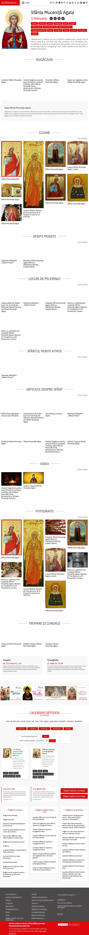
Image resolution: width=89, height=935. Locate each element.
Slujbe (68, 731)
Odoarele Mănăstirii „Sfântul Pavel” (9, 264)
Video (50, 30)
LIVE (53, 2)
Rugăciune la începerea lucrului (13, 844)
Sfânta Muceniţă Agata (54, 171)
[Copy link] (63, 18)
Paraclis (42, 23)
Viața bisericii (11, 896)
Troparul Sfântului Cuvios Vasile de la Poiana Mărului (44, 839)
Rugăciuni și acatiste (74, 812)
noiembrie (70, 723)
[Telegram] (84, 2)
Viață (65, 23)
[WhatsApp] (78, 2)
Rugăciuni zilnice (15, 812)
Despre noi (61, 902)
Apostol (34, 34)
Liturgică (9, 905)
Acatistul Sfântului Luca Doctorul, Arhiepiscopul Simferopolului (73, 863)
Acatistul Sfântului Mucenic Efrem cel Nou (73, 847)
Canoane (33, 731)
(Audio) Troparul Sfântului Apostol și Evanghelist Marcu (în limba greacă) (44, 858)
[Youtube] (70, 2)
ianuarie (9, 723)
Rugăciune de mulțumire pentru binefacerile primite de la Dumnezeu (14, 876)
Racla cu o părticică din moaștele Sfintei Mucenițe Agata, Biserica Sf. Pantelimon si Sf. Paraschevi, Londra (77, 309)
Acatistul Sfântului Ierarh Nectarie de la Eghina (73, 853)
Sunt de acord (63, 925)
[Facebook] (67, 2)
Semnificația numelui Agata (53, 417)
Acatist (34, 23)
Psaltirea (6, 848)
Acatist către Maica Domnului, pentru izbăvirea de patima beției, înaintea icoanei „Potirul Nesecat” (73, 827)
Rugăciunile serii (8, 822)
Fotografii (58, 30)
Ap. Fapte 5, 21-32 (7, 801)
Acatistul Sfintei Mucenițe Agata (11, 81)
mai (33, 723)
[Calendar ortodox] (56, 2)
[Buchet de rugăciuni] (62, 2)
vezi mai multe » (83, 140)
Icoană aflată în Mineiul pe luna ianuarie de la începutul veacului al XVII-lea (32, 215)
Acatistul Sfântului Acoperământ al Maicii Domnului (14, 853)
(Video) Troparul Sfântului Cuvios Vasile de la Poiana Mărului (44, 871)
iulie (41, 723)
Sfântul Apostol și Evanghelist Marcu (48, 753)
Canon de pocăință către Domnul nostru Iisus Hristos (14, 833)
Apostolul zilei (9, 791)
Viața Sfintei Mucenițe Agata (40, 107)
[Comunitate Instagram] (81, 2)
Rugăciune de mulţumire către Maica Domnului (13, 869)
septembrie (53, 723)
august (45, 723)
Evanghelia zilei (39, 791)
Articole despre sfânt (38, 30)
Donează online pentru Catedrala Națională (69, 909)
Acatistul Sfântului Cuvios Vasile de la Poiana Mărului (44, 820)
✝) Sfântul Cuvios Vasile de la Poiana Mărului (18, 754)
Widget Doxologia (38, 917)
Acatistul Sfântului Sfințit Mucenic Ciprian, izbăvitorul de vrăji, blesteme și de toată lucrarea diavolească (73, 877)
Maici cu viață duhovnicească (42, 902)
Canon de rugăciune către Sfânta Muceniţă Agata (77, 81)
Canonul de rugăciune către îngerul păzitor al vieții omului (13, 839)
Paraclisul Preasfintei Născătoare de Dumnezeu (14, 827)
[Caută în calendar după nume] (31, 738)
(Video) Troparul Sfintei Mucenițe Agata (76, 444)
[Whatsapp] (55, 18)
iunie (37, 723)
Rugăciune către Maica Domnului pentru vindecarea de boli (73, 835)
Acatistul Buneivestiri (10, 864)
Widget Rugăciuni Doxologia (74, 798)
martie (23, 723)
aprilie (28, 723)
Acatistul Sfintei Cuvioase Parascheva (11, 859)
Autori (34, 896)
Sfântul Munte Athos (65, 27)
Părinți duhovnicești (39, 899)
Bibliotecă (10, 908)
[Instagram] (72, 2)
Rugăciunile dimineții (10, 817)
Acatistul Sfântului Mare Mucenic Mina (73, 869)
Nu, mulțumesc (74, 925)
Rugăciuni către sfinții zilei (44, 813)
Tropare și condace (44, 625)
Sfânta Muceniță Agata (10, 181)
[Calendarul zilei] (59, 2)
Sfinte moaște (36, 27)
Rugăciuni (58, 23)
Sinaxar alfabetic (38, 908)
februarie (16, 723)
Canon (50, 23)
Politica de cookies (64, 905)
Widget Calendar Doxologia (74, 792)
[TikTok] (75, 2)
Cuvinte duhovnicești (14, 899)
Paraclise (44, 731)
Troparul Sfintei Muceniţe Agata (11, 647)
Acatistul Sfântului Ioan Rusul (72, 858)
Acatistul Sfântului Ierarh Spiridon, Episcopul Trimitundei (74, 841)
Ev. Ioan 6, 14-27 (37, 801)
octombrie (62, 723)
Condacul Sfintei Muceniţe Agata (51, 647)
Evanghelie (82, 30)
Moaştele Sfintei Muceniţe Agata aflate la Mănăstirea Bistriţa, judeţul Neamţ (33, 266)
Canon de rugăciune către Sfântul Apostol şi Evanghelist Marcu (44, 826)
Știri (7, 917)
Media (8, 914)
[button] (25, 3)
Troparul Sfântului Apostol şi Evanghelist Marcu (42, 832)
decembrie (78, 723)
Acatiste (21, 731)
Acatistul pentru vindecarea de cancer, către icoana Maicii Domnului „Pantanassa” (72, 819)
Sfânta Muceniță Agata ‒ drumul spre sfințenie (11, 417)
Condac (73, 30)
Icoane (72, 23)
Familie (8, 902)
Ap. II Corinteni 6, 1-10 (12, 665)
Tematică (35, 905)
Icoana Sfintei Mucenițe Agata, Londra (76, 170)
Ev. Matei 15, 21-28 (55, 665)
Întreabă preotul (12, 911)
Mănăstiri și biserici (39, 911)
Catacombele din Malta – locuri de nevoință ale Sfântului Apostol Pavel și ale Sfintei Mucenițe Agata (11, 309)
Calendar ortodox (44, 715)
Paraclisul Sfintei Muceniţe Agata (52, 81)
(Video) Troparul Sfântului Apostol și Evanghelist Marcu (44, 865)
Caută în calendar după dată (27, 743)
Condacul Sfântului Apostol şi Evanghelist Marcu (42, 845)
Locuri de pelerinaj (49, 27)
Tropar (66, 30)
